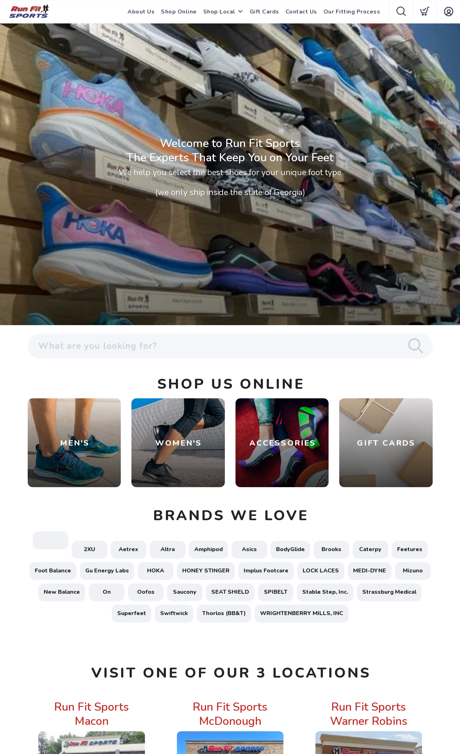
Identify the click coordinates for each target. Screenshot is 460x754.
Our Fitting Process (352, 12)
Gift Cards (264, 12)
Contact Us (301, 12)
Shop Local (219, 12)
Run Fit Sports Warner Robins (368, 714)
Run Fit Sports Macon (91, 714)
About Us (141, 12)
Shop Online (179, 12)
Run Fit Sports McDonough (230, 714)
